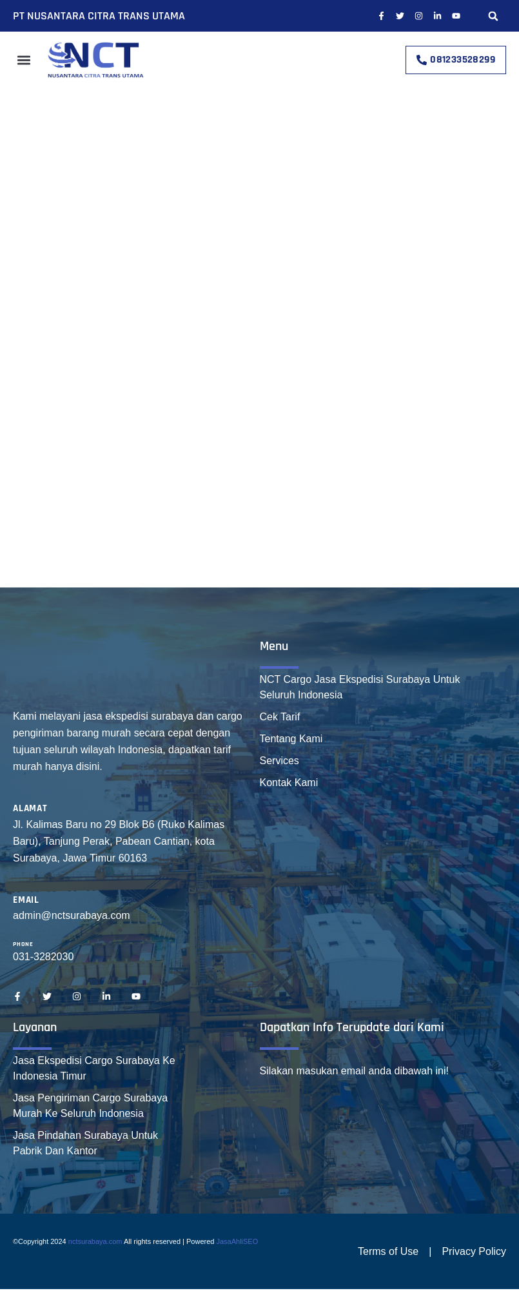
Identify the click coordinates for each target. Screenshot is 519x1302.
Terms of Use (388, 1251)
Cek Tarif (280, 716)
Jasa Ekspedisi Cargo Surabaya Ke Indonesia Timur (94, 1068)
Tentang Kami (291, 738)
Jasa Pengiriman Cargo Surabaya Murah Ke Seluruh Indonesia (90, 1105)
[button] (493, 15)
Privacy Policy (474, 1251)
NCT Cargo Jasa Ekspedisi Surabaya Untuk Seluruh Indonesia (360, 687)
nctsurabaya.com (95, 1241)
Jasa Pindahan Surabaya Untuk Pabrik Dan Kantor (85, 1143)
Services (279, 760)
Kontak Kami (289, 782)
